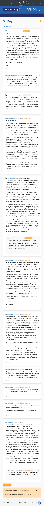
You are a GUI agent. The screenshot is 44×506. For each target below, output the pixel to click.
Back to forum (7, 26)
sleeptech (10, 95)
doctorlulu (10, 31)
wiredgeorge (10, 75)
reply (7, 68)
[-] (5, 31)
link (9, 68)
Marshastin (10, 422)
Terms (19, 502)
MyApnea (9, 502)
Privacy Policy (21, 5)
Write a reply (7, 485)
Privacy (24, 502)
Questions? (34, 502)
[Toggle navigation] (40, 15)
